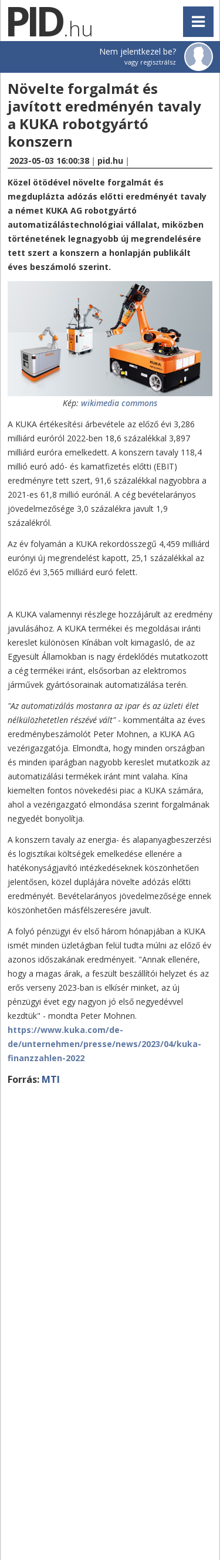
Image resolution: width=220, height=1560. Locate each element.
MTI (51, 1079)
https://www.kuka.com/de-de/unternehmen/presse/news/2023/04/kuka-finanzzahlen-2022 (104, 1043)
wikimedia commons (119, 402)
